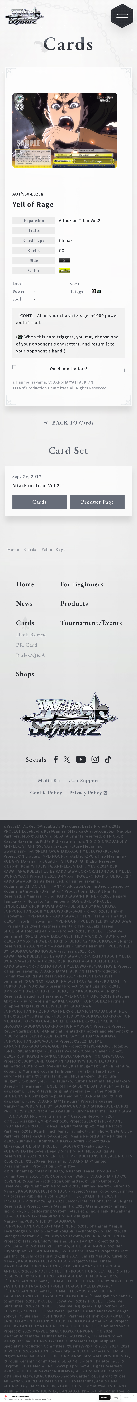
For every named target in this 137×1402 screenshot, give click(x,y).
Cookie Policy (46, 792)
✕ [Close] (134, 1395)
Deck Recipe (31, 634)
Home (13, 549)
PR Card (27, 644)
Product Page (97, 501)
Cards (39, 501)
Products (74, 603)
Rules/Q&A (30, 655)
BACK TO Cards (73, 422)
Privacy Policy (46, 1399)
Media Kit (49, 780)
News (24, 603)
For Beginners (82, 584)
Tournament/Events (91, 622)
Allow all (104, 1397)
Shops (25, 673)
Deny (116, 1397)
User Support (83, 780)
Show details (126, 1397)
